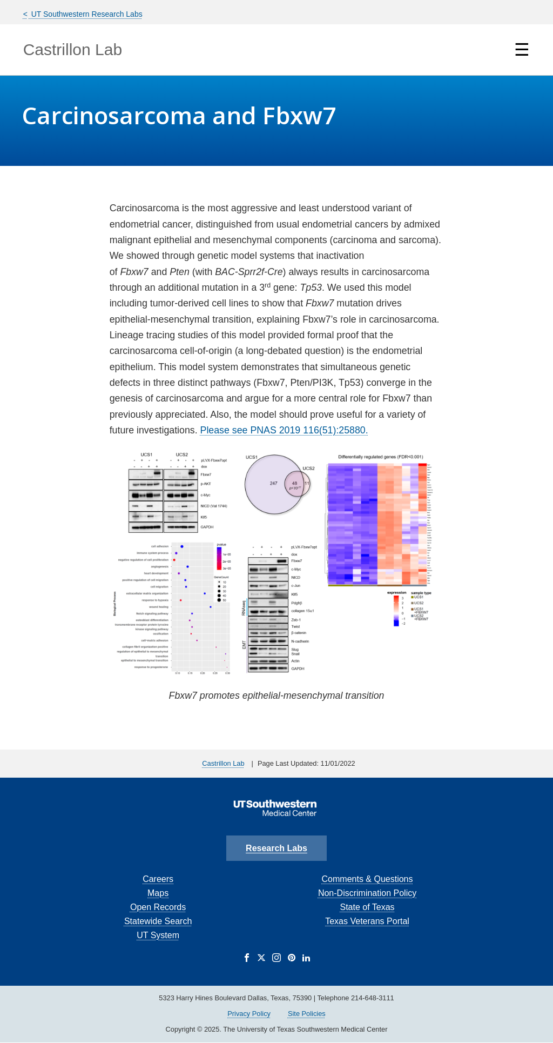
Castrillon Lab (72, 49)
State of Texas (367, 907)
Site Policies (307, 1013)
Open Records (158, 907)
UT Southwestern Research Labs (86, 14)
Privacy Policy (249, 1013)
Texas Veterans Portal (367, 921)
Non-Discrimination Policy (367, 893)
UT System (158, 935)
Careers (158, 879)
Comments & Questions (367, 879)
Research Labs (276, 848)
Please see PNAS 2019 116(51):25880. (284, 430)
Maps (157, 893)
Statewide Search (158, 921)
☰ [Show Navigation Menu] (522, 49)
